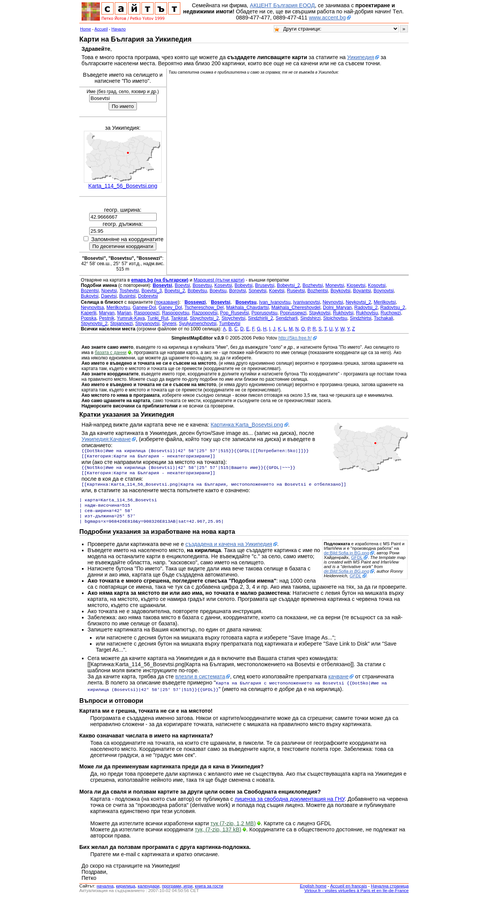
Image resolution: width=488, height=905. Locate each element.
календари (148, 893)
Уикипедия (360, 57)
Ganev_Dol (170, 307)
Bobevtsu (197, 290)
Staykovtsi (320, 313)
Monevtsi (334, 285)
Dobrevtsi (148, 296)
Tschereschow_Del (204, 307)
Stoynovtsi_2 (94, 323)
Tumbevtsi (229, 323)
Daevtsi (109, 296)
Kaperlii (88, 313)
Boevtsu (218, 290)
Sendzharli (287, 318)
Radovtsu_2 (392, 307)
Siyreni (169, 323)
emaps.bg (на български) (159, 280)
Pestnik (106, 318)
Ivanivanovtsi (306, 302)
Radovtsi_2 (365, 307)
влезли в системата (200, 684)
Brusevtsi (264, 285)
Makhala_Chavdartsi (247, 307)
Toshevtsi (129, 290)
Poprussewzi (293, 313)
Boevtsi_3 (151, 290)
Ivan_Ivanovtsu (275, 302)
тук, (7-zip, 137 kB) (218, 836)
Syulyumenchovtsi (198, 323)
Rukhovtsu (367, 313)
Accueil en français (348, 893)
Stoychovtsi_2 (204, 318)
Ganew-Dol (144, 307)
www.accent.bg (327, 17)
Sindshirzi (310, 318)
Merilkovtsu (118, 307)
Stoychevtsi (234, 318)
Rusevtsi (296, 290)
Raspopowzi (146, 313)
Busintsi (127, 296)
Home (85, 29)
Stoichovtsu (335, 318)
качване (338, 684)
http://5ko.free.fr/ (294, 338)
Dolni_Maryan (337, 307)
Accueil (101, 29)
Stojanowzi (121, 323)
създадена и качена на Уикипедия (228, 552)
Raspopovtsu (175, 313)
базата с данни (110, 352)
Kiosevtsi (356, 285)
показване (167, 302)
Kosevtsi (223, 285)
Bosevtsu (202, 285)
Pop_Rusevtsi (234, 313)
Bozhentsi (317, 290)
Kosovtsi (376, 285)
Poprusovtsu (265, 313)
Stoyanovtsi (147, 323)
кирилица (125, 893)
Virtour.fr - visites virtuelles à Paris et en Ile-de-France (356, 897)
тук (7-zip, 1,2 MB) (233, 830)
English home (313, 893)
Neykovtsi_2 (358, 302)
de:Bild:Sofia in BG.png (346, 560)
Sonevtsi (257, 290)
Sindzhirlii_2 (260, 318)
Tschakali (383, 318)
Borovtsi (237, 290)
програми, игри (177, 893)
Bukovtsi (89, 296)
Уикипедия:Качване (106, 439)
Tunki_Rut (157, 318)
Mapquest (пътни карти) (219, 280)
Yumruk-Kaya (130, 318)
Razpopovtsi (204, 313)
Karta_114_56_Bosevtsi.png (122, 186)
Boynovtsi (384, 290)
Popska (88, 318)
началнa (104, 893)
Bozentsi (90, 290)
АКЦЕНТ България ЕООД (282, 5)
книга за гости (209, 893)
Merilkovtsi (385, 302)
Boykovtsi (340, 290)
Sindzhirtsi (360, 318)
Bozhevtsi (313, 285)
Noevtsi (109, 290)
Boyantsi (362, 290)
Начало (118, 29)
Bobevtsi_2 (288, 285)
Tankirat (179, 318)
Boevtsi (182, 285)
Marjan (124, 313)
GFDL (357, 565)
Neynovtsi (333, 302)
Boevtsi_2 (174, 290)
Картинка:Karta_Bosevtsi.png (246, 425)
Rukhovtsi (343, 313)
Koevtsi (276, 290)
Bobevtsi (243, 285)
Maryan (107, 313)
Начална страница (390, 893)
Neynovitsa (92, 307)
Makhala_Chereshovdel (296, 307)
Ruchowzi (390, 313)
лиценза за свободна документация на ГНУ (290, 806)
